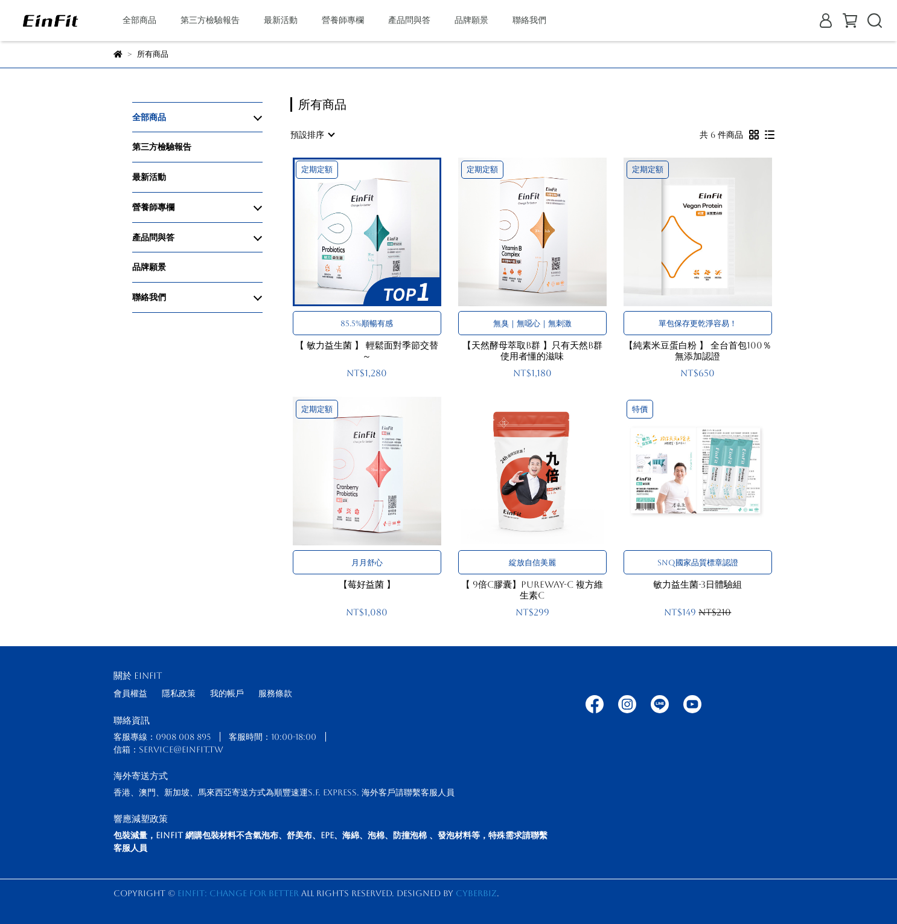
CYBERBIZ (476, 893)
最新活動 (281, 20)
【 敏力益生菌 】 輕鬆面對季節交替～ (366, 350)
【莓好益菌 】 (367, 584)
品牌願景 (471, 20)
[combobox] (312, 135)
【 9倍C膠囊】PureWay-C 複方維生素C (532, 589)
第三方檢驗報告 (210, 20)
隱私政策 (179, 693)
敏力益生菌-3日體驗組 (697, 584)
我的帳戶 (227, 693)
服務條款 (275, 693)
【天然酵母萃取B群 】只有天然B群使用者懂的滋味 (532, 350)
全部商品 (139, 20)
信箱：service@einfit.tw (168, 749)
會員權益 (130, 693)
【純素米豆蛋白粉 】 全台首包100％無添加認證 (697, 350)
